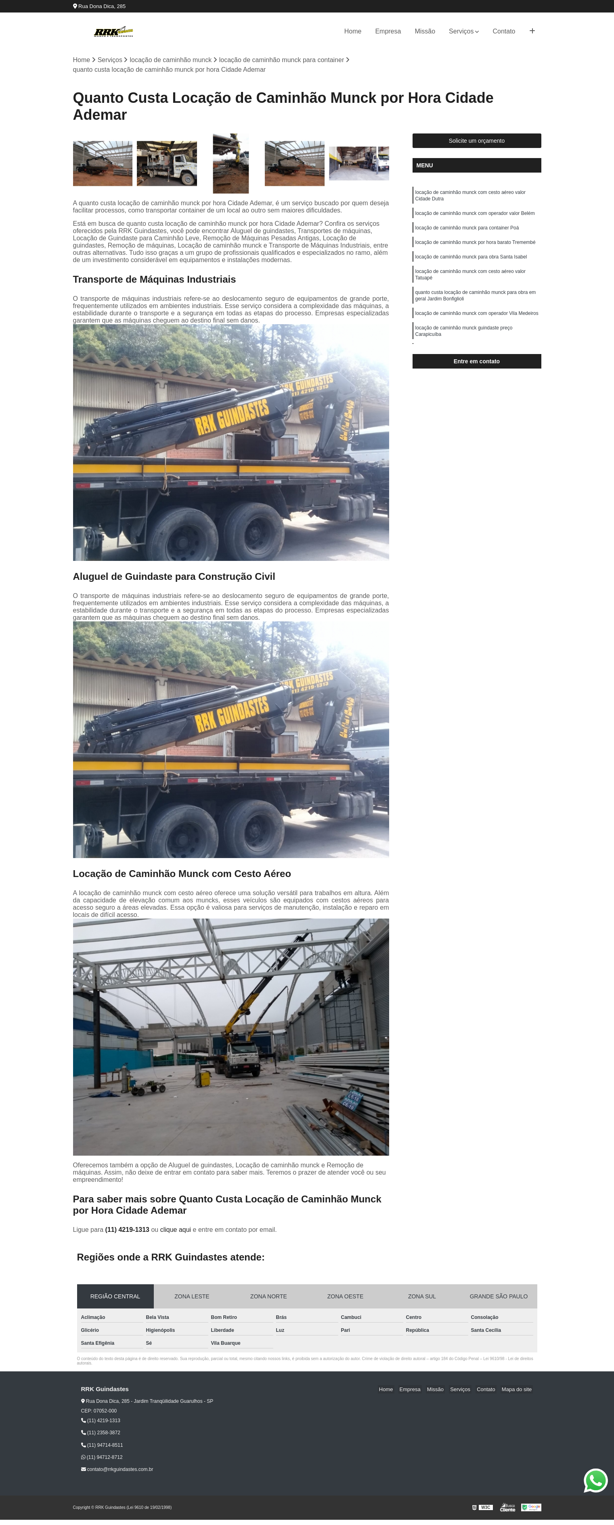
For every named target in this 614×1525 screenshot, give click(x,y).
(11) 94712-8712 (102, 1458)
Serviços (461, 31)
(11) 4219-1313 (128, 1230)
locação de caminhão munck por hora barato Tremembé (475, 247)
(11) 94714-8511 (102, 1445)
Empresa (388, 31)
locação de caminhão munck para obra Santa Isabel (471, 262)
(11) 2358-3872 (100, 1433)
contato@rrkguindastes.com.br (117, 1470)
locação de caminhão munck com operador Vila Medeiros (477, 322)
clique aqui (175, 1230)
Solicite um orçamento (477, 141)
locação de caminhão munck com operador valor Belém (475, 216)
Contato (503, 31)
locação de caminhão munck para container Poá (467, 231)
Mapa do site (518, 1390)
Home (353, 31)
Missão (425, 31)
